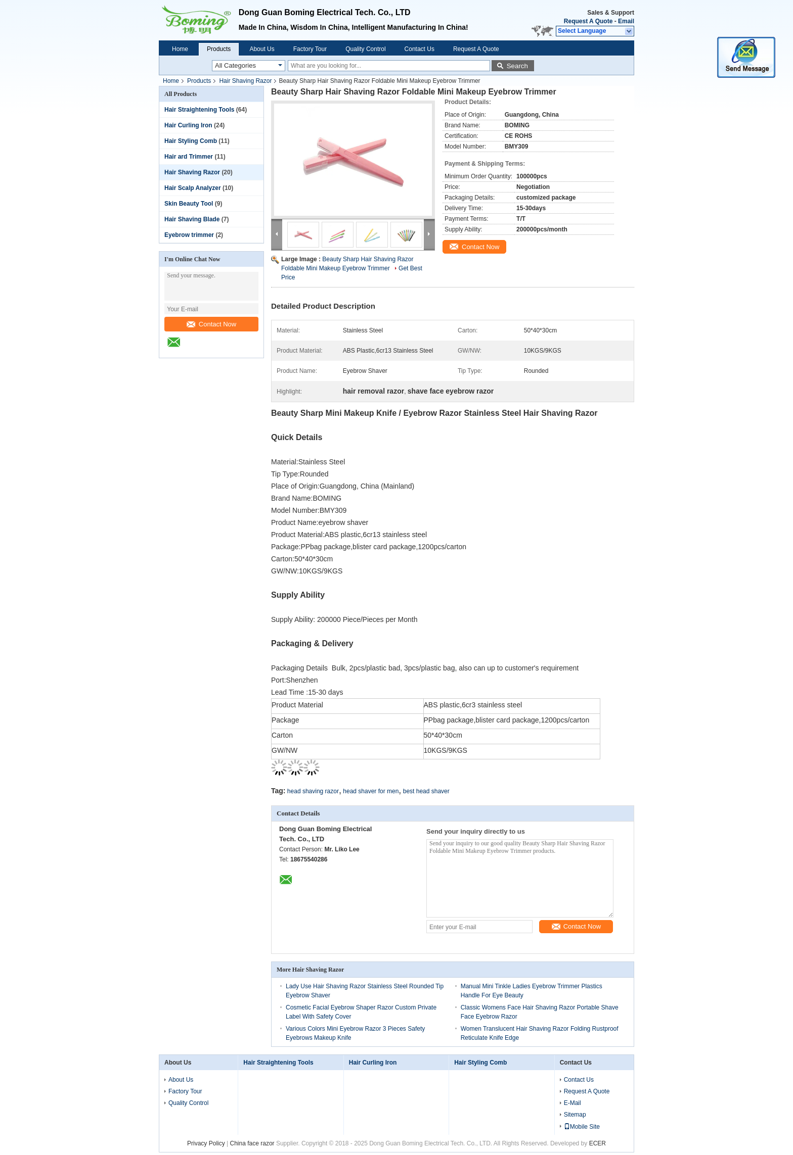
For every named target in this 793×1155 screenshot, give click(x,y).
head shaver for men (371, 791)
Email (626, 21)
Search (517, 66)
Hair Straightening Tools (199, 109)
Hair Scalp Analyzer (192, 187)
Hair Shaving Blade (191, 219)
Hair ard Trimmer (188, 156)
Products (219, 49)
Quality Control (365, 49)
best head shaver (426, 791)
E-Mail (572, 1102)
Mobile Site (582, 1126)
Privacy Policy (206, 1143)
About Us (261, 49)
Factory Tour (310, 49)
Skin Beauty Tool (188, 203)
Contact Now (211, 324)
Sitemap (575, 1114)
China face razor (252, 1143)
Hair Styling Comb (190, 141)
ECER (597, 1143)
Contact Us (419, 49)
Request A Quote (588, 21)
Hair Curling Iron (188, 125)
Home (180, 49)
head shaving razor (313, 791)
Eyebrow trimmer (189, 234)
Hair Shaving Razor (245, 80)
